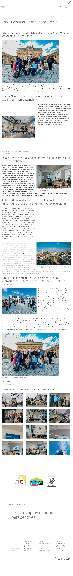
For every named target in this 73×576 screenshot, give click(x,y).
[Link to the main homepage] (69, 2)
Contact (58, 542)
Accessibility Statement (63, 547)
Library (41, 547)
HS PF (4, 2)
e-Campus (42, 542)
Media (26, 547)
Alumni (26, 545)
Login (3, 7)
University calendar (44, 550)
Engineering (15, 548)
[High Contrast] (60, 7)
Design (13, 547)
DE (64, 7)
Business (14, 550)
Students (27, 543)
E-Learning (42, 548)
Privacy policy (60, 550)
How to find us (60, 543)
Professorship (28, 548)
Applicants (27, 542)
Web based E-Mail (44, 543)
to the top (63, 558)
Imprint (58, 548)
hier (54, 389)
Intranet (41, 545)
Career (26, 550)
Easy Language (61, 545)
